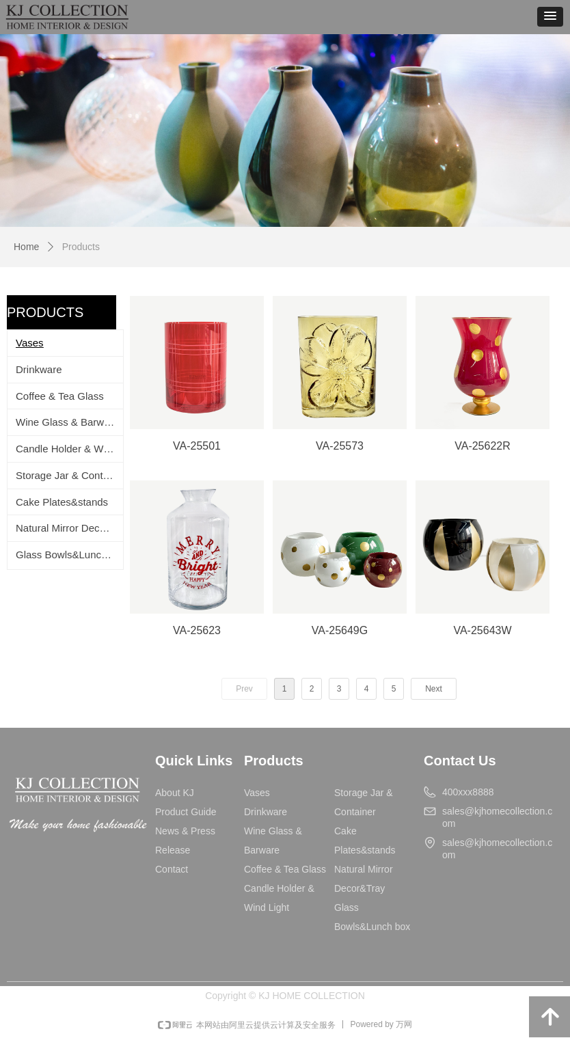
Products (81, 246)
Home (26, 246)
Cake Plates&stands (62, 502)
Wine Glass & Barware (67, 422)
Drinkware (39, 369)
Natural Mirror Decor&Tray (69, 528)
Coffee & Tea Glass (60, 396)
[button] (550, 17)
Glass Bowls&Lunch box (69, 554)
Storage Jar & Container (69, 475)
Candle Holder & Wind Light (69, 448)
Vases (30, 343)
